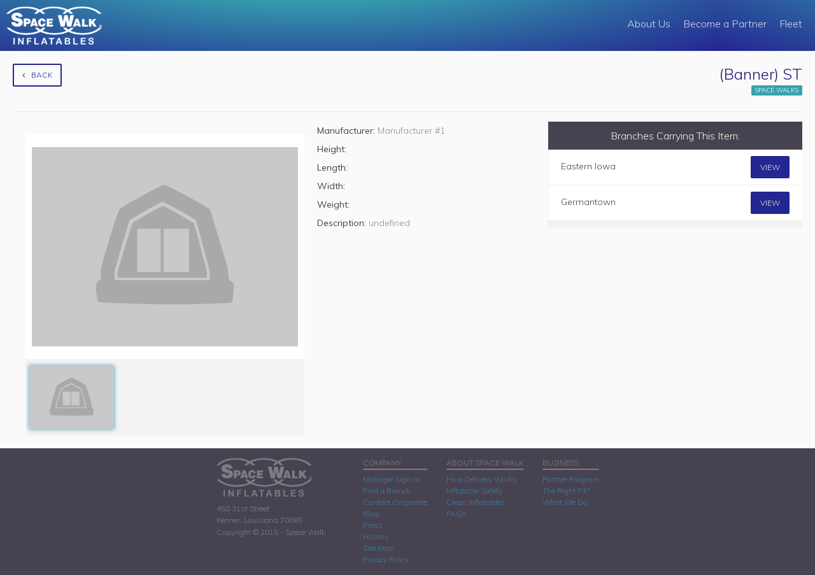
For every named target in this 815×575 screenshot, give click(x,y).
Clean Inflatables (476, 502)
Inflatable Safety (474, 490)
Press (373, 525)
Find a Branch (387, 490)
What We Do (565, 502)
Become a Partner (725, 23)
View (770, 167)
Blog (371, 513)
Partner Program (570, 479)
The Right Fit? (566, 490)
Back (37, 75)
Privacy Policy (386, 559)
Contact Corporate (395, 502)
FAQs (456, 513)
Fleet (790, 23)
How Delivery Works (481, 479)
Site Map (378, 548)
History (375, 536)
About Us (648, 23)
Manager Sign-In (391, 479)
